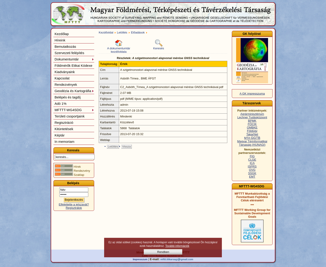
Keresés (158, 44)
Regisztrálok (74, 208)
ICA (252, 163)
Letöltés (122, 32)
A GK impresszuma (252, 93)
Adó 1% (61, 103)
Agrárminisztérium (252, 114)
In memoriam (64, 141)
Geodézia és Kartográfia (74, 91)
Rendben (163, 252)
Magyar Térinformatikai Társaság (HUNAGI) (252, 143)
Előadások (138, 32)
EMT (252, 176)
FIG (252, 156)
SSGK (252, 173)
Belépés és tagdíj (68, 97)
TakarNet (252, 134)
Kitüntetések (64, 129)
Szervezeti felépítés (69, 53)
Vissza (126, 146)
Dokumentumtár (74, 59)
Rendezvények (66, 84)
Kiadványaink (65, 72)
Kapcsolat (62, 78)
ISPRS (252, 166)
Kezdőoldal (106, 32)
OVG (252, 170)
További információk (177, 246)
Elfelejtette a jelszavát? (74, 204)
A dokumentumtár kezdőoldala (118, 46)
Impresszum (140, 259)
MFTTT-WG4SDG (74, 110)
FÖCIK (252, 124)
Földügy (252, 131)
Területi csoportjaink (70, 116)
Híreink (60, 40)
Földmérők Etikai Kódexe (73, 65)
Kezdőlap (62, 34)
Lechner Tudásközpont (252, 117)
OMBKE (252, 127)
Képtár (60, 135)
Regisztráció (64, 122)
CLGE (252, 159)
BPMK (252, 120)
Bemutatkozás (65, 46)
